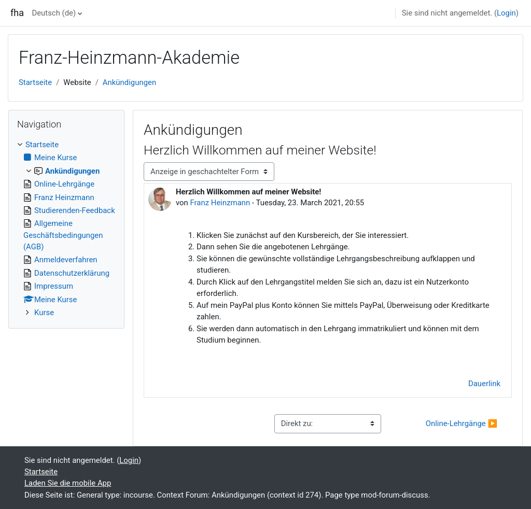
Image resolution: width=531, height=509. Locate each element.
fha (17, 12)
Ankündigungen (129, 82)
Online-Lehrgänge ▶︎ (461, 423)
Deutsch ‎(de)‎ (54, 13)
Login (506, 13)
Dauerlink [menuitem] (484, 383)
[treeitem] (66, 228)
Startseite (35, 82)
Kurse (44, 312)
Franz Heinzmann (220, 202)
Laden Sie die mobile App (67, 483)
